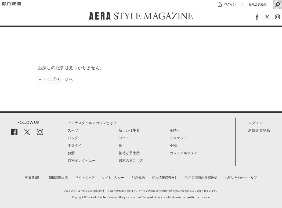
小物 (173, 145)
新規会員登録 (257, 4)
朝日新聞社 (33, 177)
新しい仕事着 (129, 130)
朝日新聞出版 (58, 177)
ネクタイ (75, 145)
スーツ (73, 130)
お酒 (71, 153)
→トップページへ (55, 79)
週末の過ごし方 (131, 160)
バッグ (73, 138)
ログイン (230, 4)
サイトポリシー (113, 177)
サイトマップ (85, 177)
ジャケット (178, 138)
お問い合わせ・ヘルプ (241, 177)
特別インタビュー (82, 160)
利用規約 (138, 177)
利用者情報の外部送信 (201, 177)
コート (124, 138)
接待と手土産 (129, 153)
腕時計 (175, 130)
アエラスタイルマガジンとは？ (92, 123)
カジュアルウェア (184, 153)
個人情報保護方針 (165, 177)
